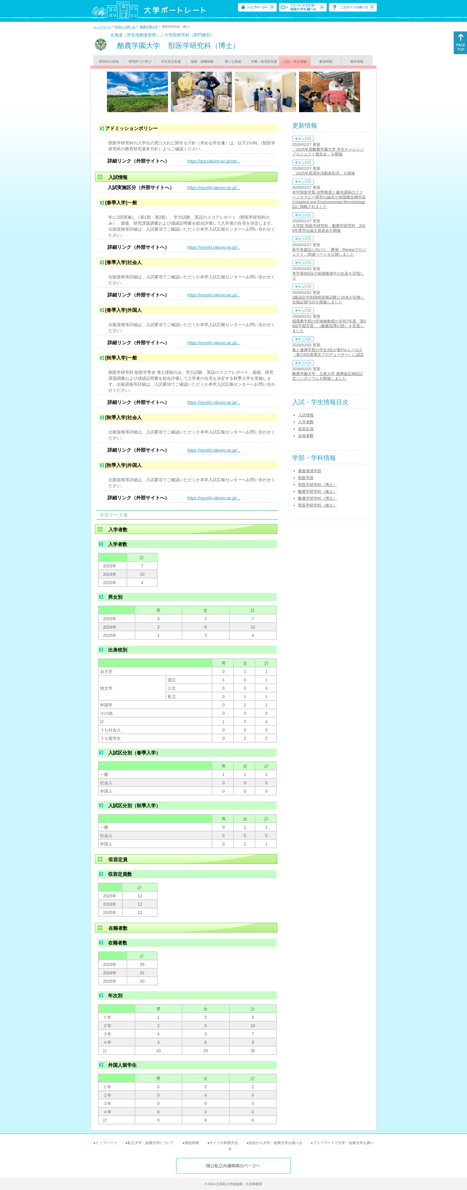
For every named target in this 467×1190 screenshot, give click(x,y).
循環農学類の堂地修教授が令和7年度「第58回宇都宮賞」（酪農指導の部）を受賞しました (329, 326)
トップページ (102, 26)
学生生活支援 (171, 61)
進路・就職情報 (202, 61)
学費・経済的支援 (264, 61)
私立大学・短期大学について (150, 1143)
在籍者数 (306, 435)
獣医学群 (306, 478)
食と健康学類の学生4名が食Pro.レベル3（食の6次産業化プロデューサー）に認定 (328, 352)
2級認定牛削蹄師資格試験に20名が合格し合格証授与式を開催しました (328, 299)
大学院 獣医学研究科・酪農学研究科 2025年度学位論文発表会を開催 (328, 228)
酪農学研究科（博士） (317, 498)
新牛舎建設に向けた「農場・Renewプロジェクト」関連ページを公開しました (329, 252)
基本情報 (356, 61)
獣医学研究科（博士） (317, 484)
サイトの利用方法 (223, 1143)
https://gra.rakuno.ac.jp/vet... (213, 161)
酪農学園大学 (149, 26)
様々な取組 (233, 61)
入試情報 (306, 415)
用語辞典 (192, 1143)
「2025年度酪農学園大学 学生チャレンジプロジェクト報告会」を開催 (328, 151)
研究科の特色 (109, 61)
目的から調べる (125, 26)
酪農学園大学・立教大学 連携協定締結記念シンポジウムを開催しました (327, 376)
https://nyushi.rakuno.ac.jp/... (213, 187)
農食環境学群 (309, 471)
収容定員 (306, 429)
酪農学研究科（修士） (317, 491)
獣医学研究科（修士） (317, 505)
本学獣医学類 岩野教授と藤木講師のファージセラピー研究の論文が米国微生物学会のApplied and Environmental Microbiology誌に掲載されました (329, 199)
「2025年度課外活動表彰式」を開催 (323, 173)
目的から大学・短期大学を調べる (275, 1143)
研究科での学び (140, 61)
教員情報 (325, 61)
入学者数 (306, 422)
